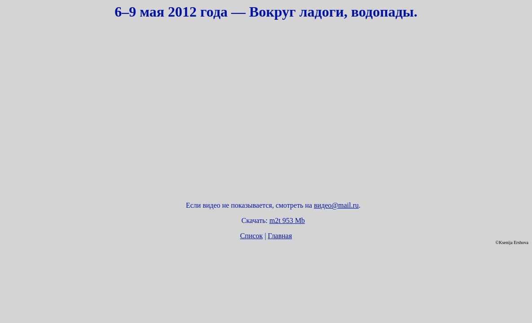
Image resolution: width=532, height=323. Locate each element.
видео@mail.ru (336, 205)
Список (251, 236)
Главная (280, 236)
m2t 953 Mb (287, 220)
